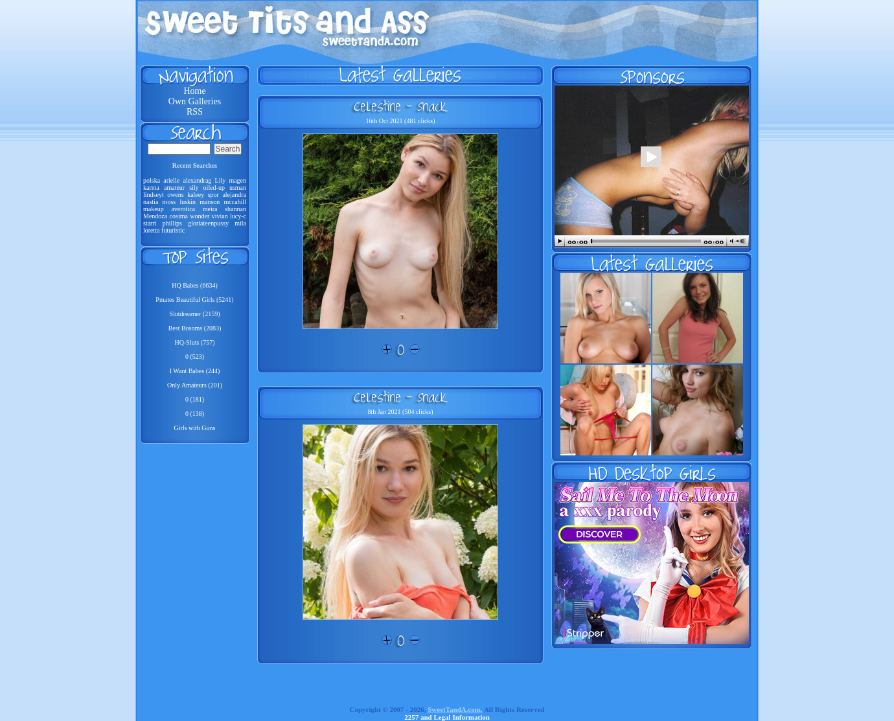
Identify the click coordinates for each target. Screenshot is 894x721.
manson (210, 201)
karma (151, 187)
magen (237, 180)
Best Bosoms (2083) (195, 328)
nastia (150, 201)
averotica (183, 208)
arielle (171, 180)
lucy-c (238, 216)
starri (150, 223)
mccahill (235, 201)
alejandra (234, 194)
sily (193, 187)
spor (213, 194)
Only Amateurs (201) (194, 385)
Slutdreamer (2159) (194, 313)
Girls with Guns (195, 427)
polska (151, 180)
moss (169, 201)
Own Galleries (194, 101)
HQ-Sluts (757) (195, 342)
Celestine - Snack (400, 106)
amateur (174, 187)
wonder (199, 216)
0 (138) (194, 413)
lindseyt (153, 194)
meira (210, 208)
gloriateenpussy (208, 223)
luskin (187, 201)
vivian (220, 216)
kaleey (195, 194)
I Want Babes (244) (195, 370)
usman (237, 187)
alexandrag (197, 180)
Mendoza (155, 216)
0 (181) (194, 399)
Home (194, 91)
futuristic (173, 230)
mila (240, 223)
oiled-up (214, 187)
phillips (172, 223)
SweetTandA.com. (455, 709)
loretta (151, 230)
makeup (153, 208)
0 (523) (194, 356)
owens (175, 194)
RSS (195, 112)
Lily (220, 180)
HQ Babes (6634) (195, 285)
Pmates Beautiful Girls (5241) (194, 299)
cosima (179, 216)
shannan (235, 208)
